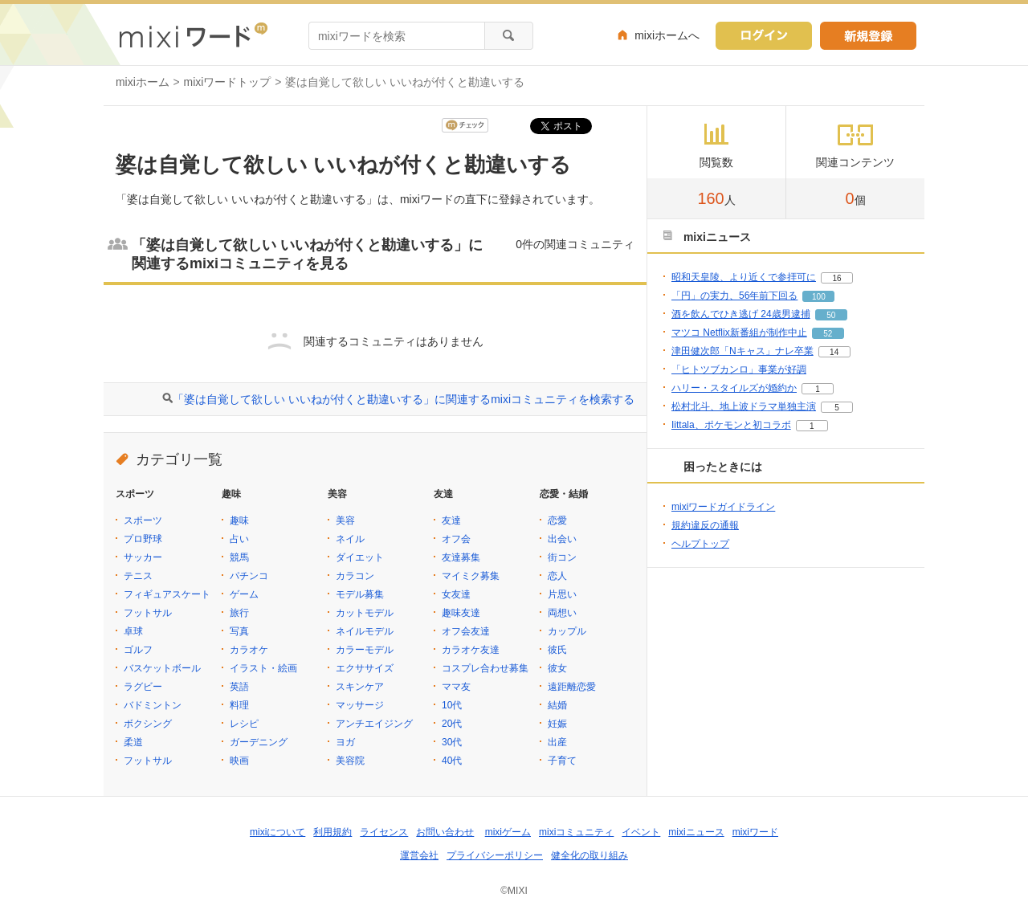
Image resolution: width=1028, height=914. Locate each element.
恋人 (557, 575)
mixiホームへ (667, 35)
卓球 (133, 631)
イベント (641, 832)
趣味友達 (461, 612)
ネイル (350, 539)
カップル (567, 631)
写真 (239, 631)
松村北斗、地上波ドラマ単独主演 (743, 406)
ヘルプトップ (700, 543)
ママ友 (456, 686)
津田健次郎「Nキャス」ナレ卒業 (742, 351)
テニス (138, 575)
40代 (452, 760)
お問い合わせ (445, 832)
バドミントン (153, 705)
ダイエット (360, 557)
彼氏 (557, 649)
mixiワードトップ (227, 81)
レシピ (244, 723)
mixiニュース (696, 832)
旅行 (239, 612)
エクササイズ (365, 668)
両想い (562, 612)
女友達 (456, 594)
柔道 (133, 742)
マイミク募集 (471, 575)
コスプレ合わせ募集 (485, 668)
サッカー (143, 557)
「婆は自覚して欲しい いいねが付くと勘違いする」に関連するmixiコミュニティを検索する (403, 399)
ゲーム (244, 594)
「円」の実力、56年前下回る (734, 295)
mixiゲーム (508, 832)
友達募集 (461, 557)
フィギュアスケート (167, 594)
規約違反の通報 (705, 525)
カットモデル (365, 612)
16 (836, 278)
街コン (562, 557)
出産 (557, 742)
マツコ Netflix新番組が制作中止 (739, 332)
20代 (452, 723)
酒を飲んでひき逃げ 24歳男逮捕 (740, 314)
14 (834, 352)
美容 (345, 520)
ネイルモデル (365, 631)
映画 (239, 760)
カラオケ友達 (471, 649)
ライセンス (384, 832)
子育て (562, 760)
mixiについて (277, 832)
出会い (562, 539)
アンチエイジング (374, 723)
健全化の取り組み (589, 855)
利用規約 (332, 832)
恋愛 (557, 520)
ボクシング (148, 723)
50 (830, 315)
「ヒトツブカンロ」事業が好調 (738, 369)
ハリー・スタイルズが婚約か (734, 388)
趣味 (239, 520)
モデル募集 (360, 594)
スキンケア (360, 686)
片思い (562, 594)
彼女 (557, 668)
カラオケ (249, 649)
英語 (239, 686)
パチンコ (249, 575)
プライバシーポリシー (495, 855)
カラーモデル (365, 649)
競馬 (239, 557)
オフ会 (456, 539)
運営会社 (419, 855)
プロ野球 (143, 539)
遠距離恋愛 (572, 686)
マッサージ (360, 705)
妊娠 (557, 723)
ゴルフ (138, 649)
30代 (452, 742)
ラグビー (143, 686)
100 (819, 296)
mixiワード (755, 832)
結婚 (557, 705)
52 (827, 333)
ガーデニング (259, 742)
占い (239, 539)
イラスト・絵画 (263, 668)
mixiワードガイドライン (723, 506)
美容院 (350, 760)
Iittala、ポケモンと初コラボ (731, 424)
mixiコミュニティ (576, 832)
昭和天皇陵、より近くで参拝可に (743, 277)
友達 (451, 520)
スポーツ (143, 520)
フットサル (148, 612)
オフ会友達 (466, 631)
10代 (452, 705)
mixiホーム (142, 81)
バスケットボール (162, 668)
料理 (239, 705)
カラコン (355, 575)
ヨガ (345, 742)
